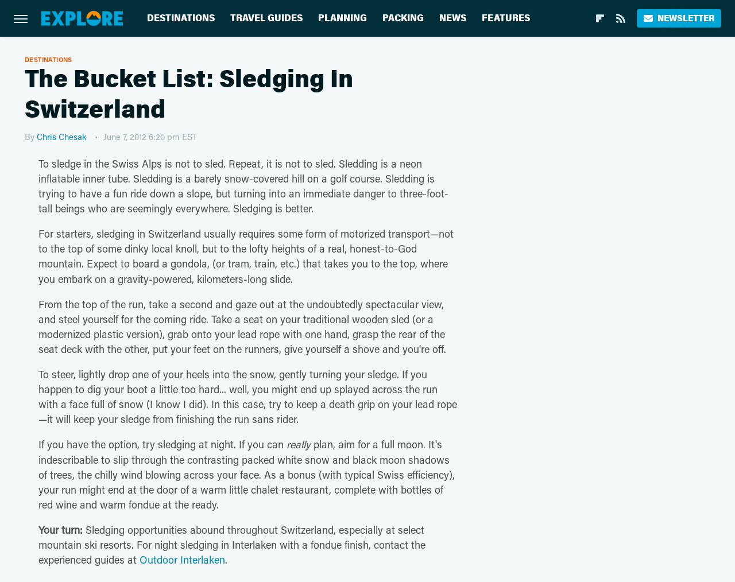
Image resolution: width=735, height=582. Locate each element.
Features (506, 18)
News (452, 18)
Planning (342, 18)
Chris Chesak (62, 136)
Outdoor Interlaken (182, 560)
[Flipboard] (600, 18)
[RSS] (620, 18)
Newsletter (679, 18)
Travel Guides (266, 18)
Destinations (181, 18)
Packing (403, 18)
